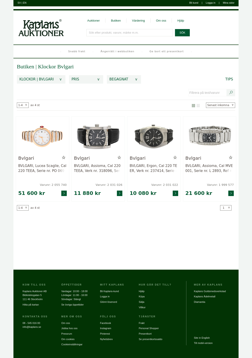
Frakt (141, 323)
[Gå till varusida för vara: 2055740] (42, 137)
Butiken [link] (25, 67)
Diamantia (199, 302)
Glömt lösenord (108, 302)
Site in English (202, 337)
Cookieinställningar (71, 344)
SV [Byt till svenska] (19, 2)
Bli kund (193, 2)
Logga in (210, 2)
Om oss (161, 20)
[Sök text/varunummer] (231, 92)
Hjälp (180, 20)
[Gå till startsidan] (38, 23)
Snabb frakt (76, 51)
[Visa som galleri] (193, 105)
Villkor (142, 307)
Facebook (105, 323)
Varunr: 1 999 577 (220, 184)
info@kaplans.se (32, 327)
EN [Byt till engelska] (24, 2)
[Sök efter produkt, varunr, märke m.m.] (130, 32)
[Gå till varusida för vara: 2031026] (98, 137)
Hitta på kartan (31, 304)
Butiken (116, 20)
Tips (229, 79)
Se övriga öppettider (72, 304)
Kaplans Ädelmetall (204, 296)
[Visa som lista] (198, 105)
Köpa (142, 296)
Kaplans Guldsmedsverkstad (210, 291)
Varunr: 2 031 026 (109, 184)
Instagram (105, 328)
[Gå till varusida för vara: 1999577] (209, 137)
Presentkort (145, 333)
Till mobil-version (203, 343)
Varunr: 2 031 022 (164, 184)
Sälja (141, 302)
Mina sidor (228, 2)
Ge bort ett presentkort (166, 51)
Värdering (138, 20)
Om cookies (68, 339)
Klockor (47, 67)
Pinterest (105, 333)
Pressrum (66, 333)
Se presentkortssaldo (150, 339)
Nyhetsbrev (106, 339)
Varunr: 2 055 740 (53, 184)
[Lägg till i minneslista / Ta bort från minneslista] (64, 157)
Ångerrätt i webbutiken (117, 51)
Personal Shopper (149, 328)
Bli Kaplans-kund (109, 291)
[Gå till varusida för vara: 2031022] (154, 137)
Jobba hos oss (69, 328)
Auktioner (93, 20)
